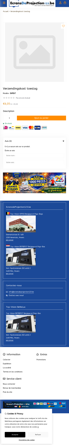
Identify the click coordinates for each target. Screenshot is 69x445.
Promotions (41, 335)
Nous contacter (9, 360)
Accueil (6, 11)
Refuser (38, 435)
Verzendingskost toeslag (20, 11)
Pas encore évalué (23, 98)
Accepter (15, 435)
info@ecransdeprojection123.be (21, 268)
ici (38, 427)
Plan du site (7, 368)
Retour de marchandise (12, 364)
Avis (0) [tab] (34, 141)
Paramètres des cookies (27, 440)
